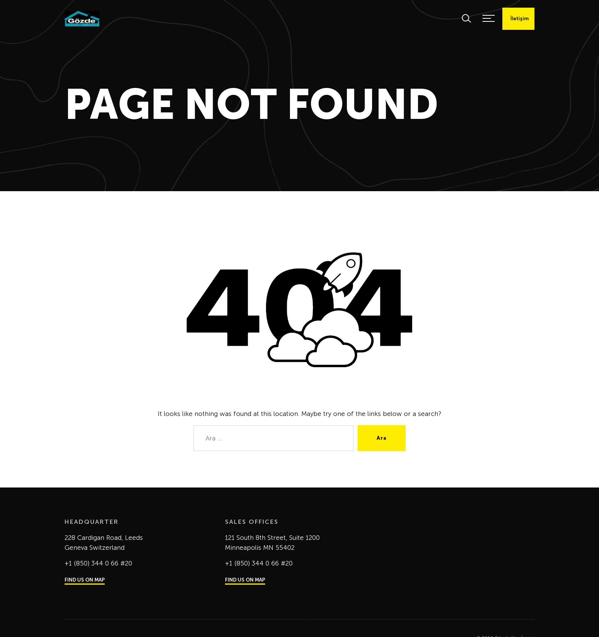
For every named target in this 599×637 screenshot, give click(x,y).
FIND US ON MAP (85, 580)
